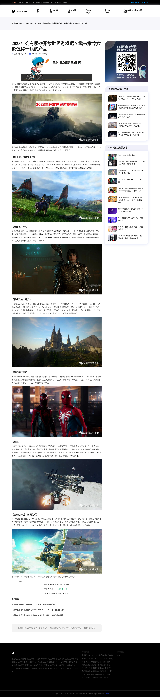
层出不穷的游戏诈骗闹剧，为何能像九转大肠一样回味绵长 (131, 164)
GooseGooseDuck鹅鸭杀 (132, 11)
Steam (119, 655)
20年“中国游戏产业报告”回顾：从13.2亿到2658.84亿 (131, 213)
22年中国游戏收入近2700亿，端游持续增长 (131, 222)
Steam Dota (107, 11)
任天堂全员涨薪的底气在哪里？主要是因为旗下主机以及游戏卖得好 (131, 107)
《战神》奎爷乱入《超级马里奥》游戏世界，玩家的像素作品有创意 (37, 615)
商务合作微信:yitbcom (139, 2)
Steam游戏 (72, 11)
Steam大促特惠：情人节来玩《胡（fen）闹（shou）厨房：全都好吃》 (131, 202)
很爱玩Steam (17, 23)
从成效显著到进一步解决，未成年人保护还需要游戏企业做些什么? (131, 192)
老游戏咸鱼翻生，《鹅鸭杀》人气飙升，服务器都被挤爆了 (34, 604)
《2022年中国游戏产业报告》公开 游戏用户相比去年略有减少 (131, 240)
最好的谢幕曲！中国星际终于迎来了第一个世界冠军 (131, 173)
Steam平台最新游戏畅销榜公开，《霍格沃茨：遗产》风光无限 (131, 125)
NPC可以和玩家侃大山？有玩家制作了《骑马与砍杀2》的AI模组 (131, 135)
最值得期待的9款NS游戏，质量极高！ (131, 182)
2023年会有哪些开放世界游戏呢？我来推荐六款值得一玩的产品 (62, 23)
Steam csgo (89, 11)
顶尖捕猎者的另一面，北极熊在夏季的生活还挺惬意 (131, 116)
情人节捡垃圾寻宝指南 (127, 156)
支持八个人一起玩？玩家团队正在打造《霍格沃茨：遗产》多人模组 (131, 98)
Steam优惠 (54, 11)
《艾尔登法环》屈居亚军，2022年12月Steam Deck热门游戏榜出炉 (38, 610)
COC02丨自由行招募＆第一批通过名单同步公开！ (130, 231)
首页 (38, 11)
